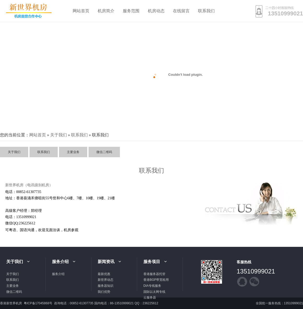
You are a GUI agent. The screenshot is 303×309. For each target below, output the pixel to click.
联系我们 (206, 11)
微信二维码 (104, 152)
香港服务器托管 (154, 274)
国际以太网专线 (154, 292)
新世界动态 (105, 280)
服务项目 (151, 261)
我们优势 (104, 292)
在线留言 (181, 11)
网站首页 (81, 11)
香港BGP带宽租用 (156, 280)
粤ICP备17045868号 (38, 303)
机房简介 (106, 11)
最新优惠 (104, 274)
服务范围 (131, 11)
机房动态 (156, 11)
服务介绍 (60, 261)
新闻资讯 (106, 261)
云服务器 (149, 297)
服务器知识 (105, 286)
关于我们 (58, 135)
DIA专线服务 (152, 286)
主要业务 (73, 152)
